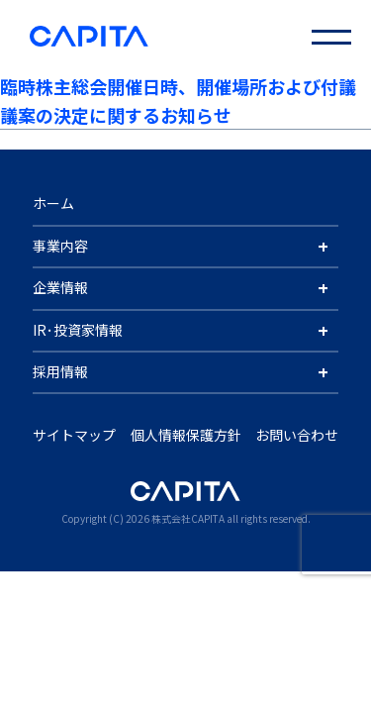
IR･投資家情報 (78, 330)
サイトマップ (74, 435)
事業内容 (60, 245)
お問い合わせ (296, 435)
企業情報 (60, 287)
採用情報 (60, 371)
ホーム (53, 203)
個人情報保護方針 (186, 435)
